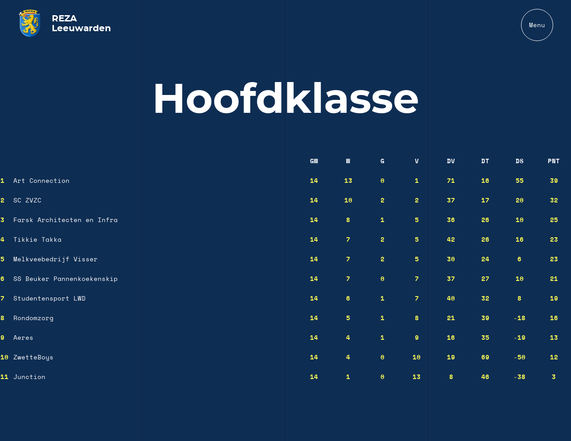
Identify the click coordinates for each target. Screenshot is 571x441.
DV (451, 161)
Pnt (554, 161)
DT (485, 161)
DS (520, 161)
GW (314, 161)
